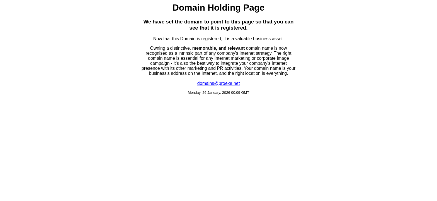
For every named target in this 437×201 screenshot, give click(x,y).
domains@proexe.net (218, 83)
